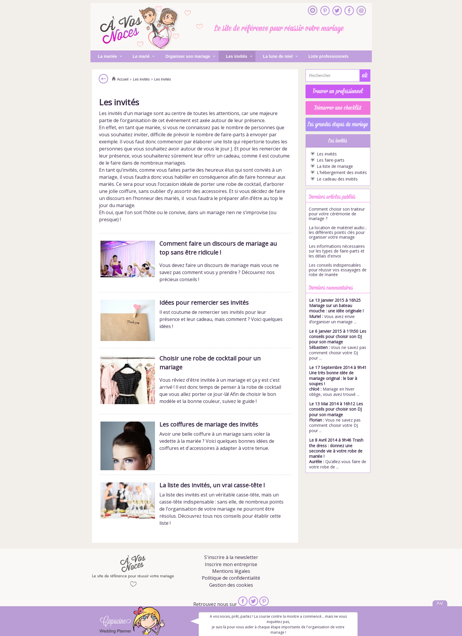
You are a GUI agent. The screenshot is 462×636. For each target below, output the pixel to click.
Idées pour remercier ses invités (204, 302)
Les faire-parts (330, 160)
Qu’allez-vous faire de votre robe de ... (337, 453)
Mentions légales (231, 571)
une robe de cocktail (238, 184)
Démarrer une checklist (338, 108)
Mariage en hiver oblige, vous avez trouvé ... (338, 381)
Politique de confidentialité (231, 578)
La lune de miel (276, 57)
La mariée (106, 57)
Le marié (140, 57)
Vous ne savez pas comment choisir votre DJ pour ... (337, 344)
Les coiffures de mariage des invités (208, 424)
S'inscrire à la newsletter (231, 557)
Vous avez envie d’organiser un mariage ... (336, 310)
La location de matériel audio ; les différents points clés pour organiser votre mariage (338, 232)
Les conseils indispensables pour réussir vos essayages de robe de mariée (338, 270)
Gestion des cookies (231, 585)
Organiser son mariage (186, 57)
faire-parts (233, 134)
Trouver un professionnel (338, 91)
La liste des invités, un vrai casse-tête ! (212, 485)
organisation (136, 120)
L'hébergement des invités (342, 172)
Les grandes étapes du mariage (338, 124)
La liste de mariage (335, 166)
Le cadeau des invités (337, 179)
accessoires (214, 191)
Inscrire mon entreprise (231, 564)
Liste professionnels (328, 56)
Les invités (236, 57)
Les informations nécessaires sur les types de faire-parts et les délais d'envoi (337, 251)
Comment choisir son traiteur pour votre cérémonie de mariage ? (337, 214)
